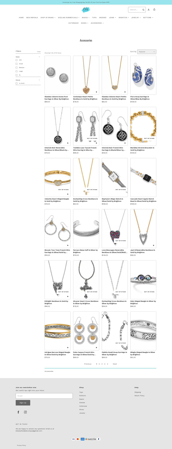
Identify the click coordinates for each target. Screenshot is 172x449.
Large (21, 71)
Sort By (133, 51)
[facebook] (18, 412)
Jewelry (135, 17)
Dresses (102, 17)
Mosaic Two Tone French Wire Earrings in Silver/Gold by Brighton (57, 251)
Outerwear (73, 23)
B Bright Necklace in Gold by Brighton (56, 302)
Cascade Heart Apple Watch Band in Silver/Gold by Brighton (143, 200)
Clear (39, 51)
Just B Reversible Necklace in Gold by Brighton (142, 251)
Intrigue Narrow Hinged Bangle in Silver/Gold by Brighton (57, 353)
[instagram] (25, 412)
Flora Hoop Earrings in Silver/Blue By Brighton (139, 98)
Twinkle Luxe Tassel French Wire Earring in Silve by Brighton (84, 149)
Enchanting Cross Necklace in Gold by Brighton (85, 200)
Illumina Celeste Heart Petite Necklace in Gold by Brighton (114, 98)
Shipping (138, 392)
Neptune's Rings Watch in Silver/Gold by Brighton (112, 200)
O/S (20, 60)
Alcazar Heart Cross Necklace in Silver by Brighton (85, 302)
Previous (87, 364)
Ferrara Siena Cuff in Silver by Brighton (85, 251)
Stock (28, 80)
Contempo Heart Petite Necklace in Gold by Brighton (85, 98)
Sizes (28, 57)
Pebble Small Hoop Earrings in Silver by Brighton (114, 353)
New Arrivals (32, 17)
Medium (21, 67)
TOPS (94, 17)
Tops (81, 392)
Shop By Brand (47, 17)
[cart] (154, 9)
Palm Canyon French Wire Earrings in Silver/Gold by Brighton (83, 353)
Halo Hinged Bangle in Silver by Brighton (143, 302)
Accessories (96, 23)
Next (115, 364)
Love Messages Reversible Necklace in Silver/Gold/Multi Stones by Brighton (114, 251)
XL (20, 75)
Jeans (111, 17)
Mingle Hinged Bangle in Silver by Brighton (142, 353)
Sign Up (23, 403)
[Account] (149, 9)
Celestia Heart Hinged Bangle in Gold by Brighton (57, 200)
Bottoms (147, 17)
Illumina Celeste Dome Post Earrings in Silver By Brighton (57, 98)
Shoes (83, 23)
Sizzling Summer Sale (68, 17)
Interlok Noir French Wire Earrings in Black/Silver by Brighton (113, 149)
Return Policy (139, 395)
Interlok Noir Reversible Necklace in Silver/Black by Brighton (56, 149)
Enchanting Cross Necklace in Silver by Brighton (114, 302)
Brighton (123, 17)
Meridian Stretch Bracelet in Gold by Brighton (142, 149)
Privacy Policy (21, 445)
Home (21, 17)
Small (21, 64)
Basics (85, 17)
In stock (21, 83)
